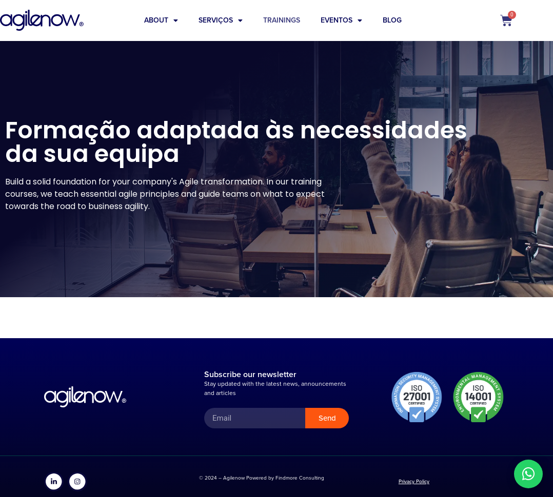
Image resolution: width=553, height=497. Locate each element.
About (161, 20)
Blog (392, 20)
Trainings (281, 20)
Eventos (341, 20)
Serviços (221, 20)
